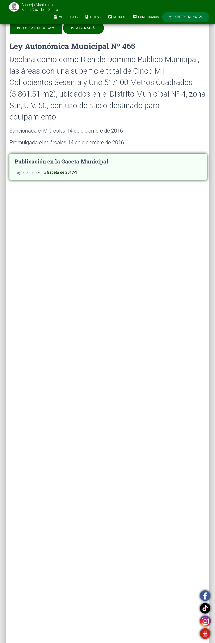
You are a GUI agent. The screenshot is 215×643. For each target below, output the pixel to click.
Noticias (117, 17)
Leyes (93, 17)
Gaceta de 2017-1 (62, 172)
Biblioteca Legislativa (35, 28)
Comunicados (146, 17)
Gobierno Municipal (186, 17)
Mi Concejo (66, 17)
